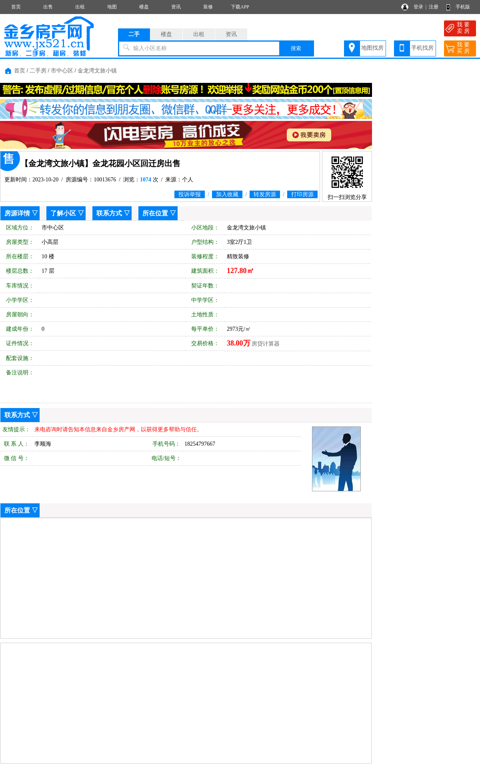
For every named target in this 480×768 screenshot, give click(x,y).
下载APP (240, 7)
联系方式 (109, 213)
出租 (80, 7)
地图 (112, 7)
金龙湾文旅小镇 (97, 71)
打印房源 (302, 194)
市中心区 (62, 71)
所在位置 (155, 213)
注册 (433, 7)
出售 (48, 7)
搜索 (296, 48)
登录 (418, 7)
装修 (208, 7)
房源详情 (17, 213)
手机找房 (422, 48)
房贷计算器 (266, 344)
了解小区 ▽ (67, 213)
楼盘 (144, 7)
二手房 (38, 71)
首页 (16, 7)
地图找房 (372, 48)
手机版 (463, 7)
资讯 (176, 7)
